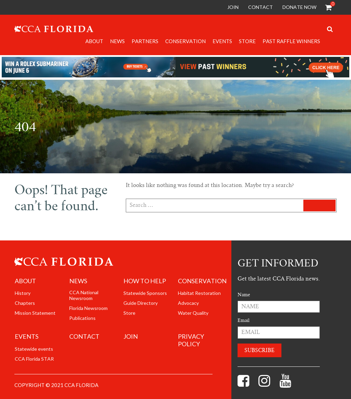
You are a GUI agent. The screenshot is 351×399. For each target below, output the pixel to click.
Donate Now (299, 7)
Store (247, 41)
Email (244, 320)
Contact (260, 7)
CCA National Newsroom (83, 295)
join (130, 336)
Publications (82, 318)
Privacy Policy (191, 340)
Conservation (185, 41)
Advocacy (188, 303)
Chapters (25, 303)
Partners (145, 41)
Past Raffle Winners (291, 41)
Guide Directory (140, 303)
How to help (144, 281)
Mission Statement (35, 313)
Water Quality (193, 313)
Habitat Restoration (199, 293)
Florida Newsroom (88, 308)
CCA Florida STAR (34, 359)
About (94, 41)
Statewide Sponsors (145, 293)
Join (233, 7)
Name (244, 294)
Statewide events (34, 349)
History (23, 293)
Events (222, 41)
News (117, 41)
